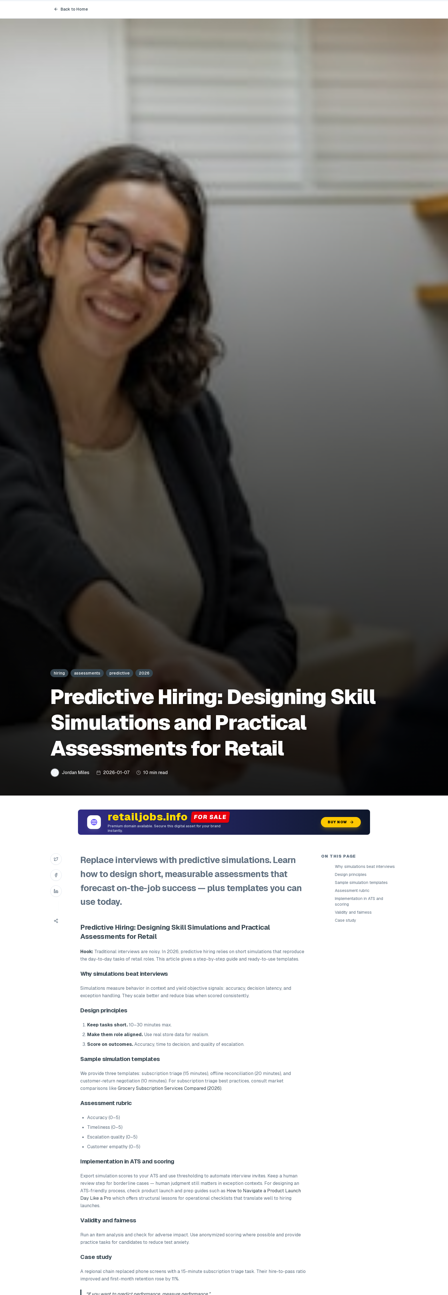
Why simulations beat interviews (365, 866)
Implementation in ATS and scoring (359, 901)
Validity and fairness (353, 912)
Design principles (351, 874)
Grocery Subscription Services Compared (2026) (169, 1088)
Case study (345, 920)
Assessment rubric (352, 890)
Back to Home (71, 9)
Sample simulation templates (361, 882)
